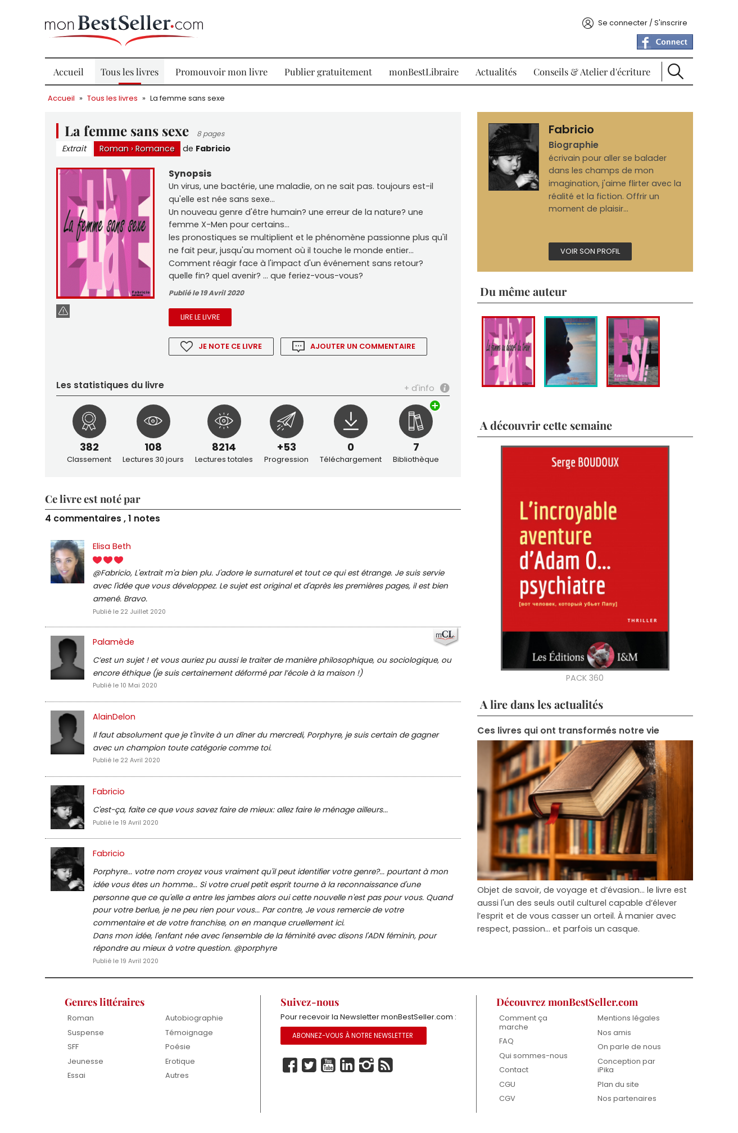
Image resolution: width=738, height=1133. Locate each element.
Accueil (72, 67)
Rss (386, 1081)
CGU (506, 1087)
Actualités (494, 67)
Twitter (310, 1081)
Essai (80, 1078)
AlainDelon (118, 716)
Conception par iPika (624, 1068)
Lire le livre (202, 314)
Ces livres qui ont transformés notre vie (567, 728)
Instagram (367, 1081)
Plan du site (616, 1087)
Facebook (291, 1081)
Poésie (180, 1049)
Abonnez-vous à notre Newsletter (354, 1051)
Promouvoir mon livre (223, 67)
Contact (512, 1072)
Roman (118, 144)
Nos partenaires (624, 1101)
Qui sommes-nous (532, 1058)
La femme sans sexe (191, 94)
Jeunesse (89, 1063)
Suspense (89, 1034)
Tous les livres (132, 67)
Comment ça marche (522, 1025)
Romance (159, 144)
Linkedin (348, 1081)
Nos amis (612, 1034)
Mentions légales (626, 1020)
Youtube (329, 1081)
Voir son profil (589, 248)
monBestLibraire (424, 67)
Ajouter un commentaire (366, 344)
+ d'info (418, 386)
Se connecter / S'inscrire (639, 19)
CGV (506, 1101)
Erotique (182, 1063)
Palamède (117, 641)
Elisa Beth (116, 544)
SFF (76, 1049)
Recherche (673, 67)
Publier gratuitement (329, 67)
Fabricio (217, 144)
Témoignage (191, 1034)
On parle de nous (627, 1049)
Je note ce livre (233, 344)
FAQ (505, 1043)
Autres (179, 1078)
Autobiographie (196, 1020)
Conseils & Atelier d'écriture (590, 67)
